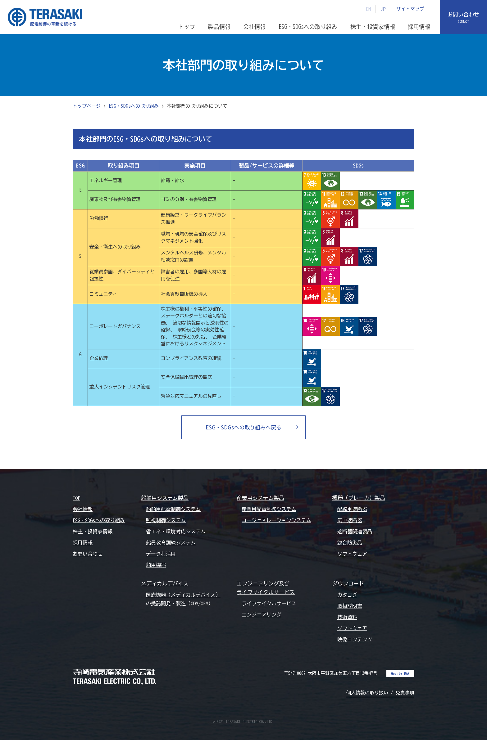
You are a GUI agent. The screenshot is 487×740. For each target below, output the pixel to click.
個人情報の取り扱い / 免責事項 (380, 692)
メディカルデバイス (165, 583)
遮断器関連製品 (354, 531)
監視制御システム (166, 520)
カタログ (347, 594)
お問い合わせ (463, 14)
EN (368, 9)
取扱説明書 (349, 605)
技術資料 (347, 617)
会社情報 (83, 509)
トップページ (87, 106)
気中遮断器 (349, 520)
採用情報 (83, 542)
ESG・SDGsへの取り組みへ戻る (243, 427)
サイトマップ (410, 9)
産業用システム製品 (260, 497)
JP (382, 9)
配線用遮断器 (352, 509)
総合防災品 (349, 542)
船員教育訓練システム (171, 542)
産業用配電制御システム (269, 509)
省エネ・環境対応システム (176, 531)
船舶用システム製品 (165, 497)
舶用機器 (156, 565)
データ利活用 (161, 553)
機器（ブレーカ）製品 (358, 497)
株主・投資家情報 (92, 531)
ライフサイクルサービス (269, 603)
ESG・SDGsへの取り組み (134, 106)
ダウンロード (348, 583)
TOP (76, 498)
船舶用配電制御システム (173, 509)
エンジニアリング (261, 614)
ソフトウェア (352, 553)
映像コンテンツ (354, 639)
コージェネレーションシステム (276, 520)
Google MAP (400, 673)
